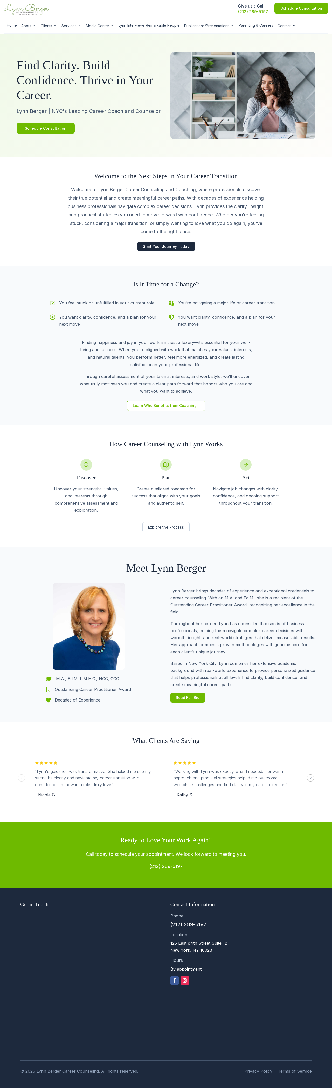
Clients (46, 26)
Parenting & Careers (256, 25)
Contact (284, 26)
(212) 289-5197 (253, 11)
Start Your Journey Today (166, 246)
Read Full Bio (187, 697)
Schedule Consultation (301, 8)
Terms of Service (295, 1071)
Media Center (97, 26)
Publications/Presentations (206, 26)
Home (12, 25)
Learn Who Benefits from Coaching (165, 405)
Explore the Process (166, 527)
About (26, 26)
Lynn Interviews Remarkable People (149, 25)
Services (69, 26)
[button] (310, 778)
